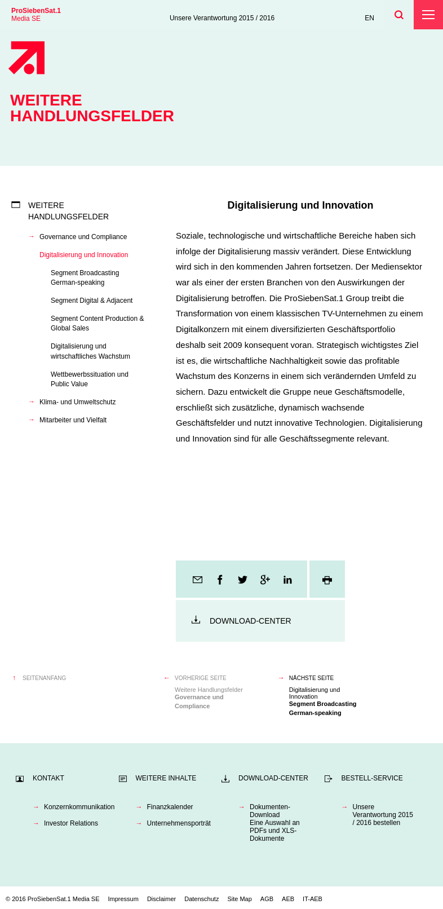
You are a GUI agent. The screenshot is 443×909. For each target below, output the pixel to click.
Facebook (221, 579)
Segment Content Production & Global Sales (97, 323)
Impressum (123, 898)
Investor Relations (71, 823)
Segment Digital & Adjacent (91, 301)
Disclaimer (161, 898)
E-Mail (198, 579)
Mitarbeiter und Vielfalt (73, 420)
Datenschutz (201, 898)
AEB (288, 898)
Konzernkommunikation (76, 807)
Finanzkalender (170, 807)
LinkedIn (288, 579)
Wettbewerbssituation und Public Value (90, 379)
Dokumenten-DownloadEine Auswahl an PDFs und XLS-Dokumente (275, 822)
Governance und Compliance (83, 237)
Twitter (243, 579)
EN (369, 18)
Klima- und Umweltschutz (77, 402)
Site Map (239, 898)
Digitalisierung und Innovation (83, 255)
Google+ (266, 579)
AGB (266, 898)
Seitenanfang (44, 678)
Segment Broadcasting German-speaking (85, 277)
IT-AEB (312, 898)
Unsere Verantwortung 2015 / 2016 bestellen (383, 815)
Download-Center (250, 620)
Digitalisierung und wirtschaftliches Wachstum (90, 351)
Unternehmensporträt (179, 823)
